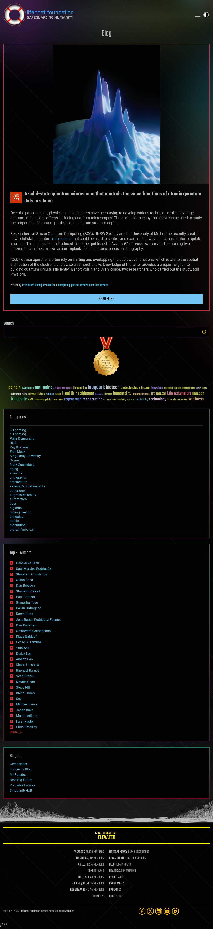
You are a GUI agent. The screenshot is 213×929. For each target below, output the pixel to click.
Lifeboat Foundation (30, 911)
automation (18, 499)
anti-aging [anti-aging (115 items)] (43, 387)
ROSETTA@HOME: (79, 890)
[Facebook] (142, 911)
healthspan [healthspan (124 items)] (85, 393)
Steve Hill (23, 687)
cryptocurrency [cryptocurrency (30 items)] (188, 388)
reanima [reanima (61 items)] (58, 399)
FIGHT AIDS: (84, 877)
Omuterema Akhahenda (33, 631)
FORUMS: (96, 896)
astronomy (18, 491)
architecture (18, 482)
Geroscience (19, 764)
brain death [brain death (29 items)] (168, 388)
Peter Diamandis (22, 439)
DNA (13, 443)
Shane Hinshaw (27, 665)
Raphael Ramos (27, 670)
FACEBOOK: (79, 852)
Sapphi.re (69, 911)
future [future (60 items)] (41, 394)
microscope (62, 238)
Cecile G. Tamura (28, 642)
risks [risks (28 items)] (114, 400)
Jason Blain (24, 710)
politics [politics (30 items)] (48, 400)
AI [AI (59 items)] (20, 388)
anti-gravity (18, 477)
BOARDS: (114, 871)
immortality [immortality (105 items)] (122, 393)
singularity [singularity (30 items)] (121, 400)
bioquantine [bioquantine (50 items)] (80, 388)
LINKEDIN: (81, 858)
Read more (106, 298)
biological (17, 517)
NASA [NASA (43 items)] (30, 399)
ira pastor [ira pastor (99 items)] (158, 393)
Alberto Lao (24, 659)
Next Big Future (21, 780)
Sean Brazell (25, 676)
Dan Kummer (25, 625)
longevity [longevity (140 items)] (19, 399)
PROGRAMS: (115, 883)
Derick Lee (23, 654)
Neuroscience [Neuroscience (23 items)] (39, 400)
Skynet (15, 460)
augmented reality (23, 495)
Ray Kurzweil (19, 447)
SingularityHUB (21, 790)
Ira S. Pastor (25, 721)
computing (64, 285)
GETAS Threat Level (106, 836)
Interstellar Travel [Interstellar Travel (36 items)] (141, 394)
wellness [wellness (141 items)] (196, 399)
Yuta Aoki (23, 648)
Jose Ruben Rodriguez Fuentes (38, 285)
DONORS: (92, 871)
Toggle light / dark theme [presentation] (206, 14)
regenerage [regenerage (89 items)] (73, 399)
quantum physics (98, 285)
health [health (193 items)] (68, 393)
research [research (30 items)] (107, 400)
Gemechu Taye (27, 603)
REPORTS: (114, 877)
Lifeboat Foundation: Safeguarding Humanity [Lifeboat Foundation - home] (96, 14)
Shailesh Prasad (28, 591)
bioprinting (18, 525)
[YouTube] (167, 911)
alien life (16, 473)
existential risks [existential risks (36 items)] (19, 394)
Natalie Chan (25, 682)
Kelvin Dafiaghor (28, 608)
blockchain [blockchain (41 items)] (157, 388)
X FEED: (82, 864)
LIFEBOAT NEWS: (118, 852)
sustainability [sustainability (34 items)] (141, 400)
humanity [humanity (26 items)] (99, 394)
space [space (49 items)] (130, 399)
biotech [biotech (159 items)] (113, 387)
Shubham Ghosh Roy (31, 574)
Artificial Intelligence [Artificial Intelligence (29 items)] (62, 388)
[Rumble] (175, 911)
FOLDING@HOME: (81, 883)
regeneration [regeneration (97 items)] (92, 399)
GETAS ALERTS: (117, 858)
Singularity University (25, 456)
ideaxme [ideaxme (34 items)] (108, 394)
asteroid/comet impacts (27, 486)
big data (16, 508)
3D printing (18, 430)
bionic (14, 521)
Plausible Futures (22, 785)
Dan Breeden (25, 585)
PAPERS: (113, 890)
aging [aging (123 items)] (13, 387)
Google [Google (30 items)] (58, 394)
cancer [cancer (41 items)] (177, 388)
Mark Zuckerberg (22, 465)
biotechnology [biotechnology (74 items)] (130, 388)
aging (14, 469)
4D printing (18, 434)
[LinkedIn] (158, 911)
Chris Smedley (26, 727)
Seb (19, 699)
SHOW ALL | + (16, 732)
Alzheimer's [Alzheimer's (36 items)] (28, 388)
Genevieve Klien (27, 563)
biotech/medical (22, 530)
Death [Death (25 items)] (204, 388)
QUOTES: (113, 896)
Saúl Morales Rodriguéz (33, 569)
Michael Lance (26, 704)
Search (204, 332)
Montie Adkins (26, 716)
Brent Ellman (25, 693)
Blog (106, 34)
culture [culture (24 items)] (198, 388)
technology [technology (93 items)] (157, 399)
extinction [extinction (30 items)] (32, 394)
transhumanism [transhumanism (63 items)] (177, 399)
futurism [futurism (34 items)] (50, 394)
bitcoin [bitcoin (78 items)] (145, 388)
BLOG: (112, 864)
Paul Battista (25, 597)
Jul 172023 (16, 197)
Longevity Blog (21, 769)
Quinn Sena (24, 580)
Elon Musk (17, 452)
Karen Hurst (24, 614)
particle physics (79, 285)
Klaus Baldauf (26, 636)
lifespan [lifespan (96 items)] (198, 393)
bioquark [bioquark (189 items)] (96, 387)
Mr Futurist (18, 775)
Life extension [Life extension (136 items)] (179, 393)
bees (13, 503)
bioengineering (20, 512)
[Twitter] (150, 911)
